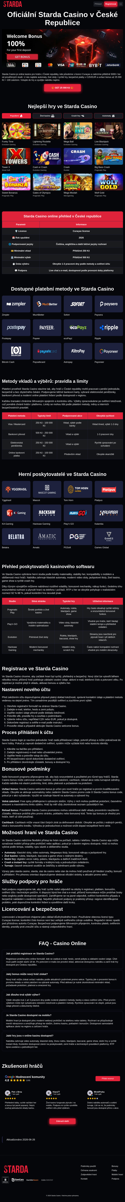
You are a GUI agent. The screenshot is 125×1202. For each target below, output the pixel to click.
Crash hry (77, 116)
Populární (16, 116)
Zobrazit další (62, 1122)
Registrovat (111, 4)
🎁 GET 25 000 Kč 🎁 (62, 88)
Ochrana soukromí (89, 1171)
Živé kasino (47, 116)
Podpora (115, 1179)
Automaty (108, 116)
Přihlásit (98, 4)
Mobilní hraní (117, 1175)
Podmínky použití (88, 1167)
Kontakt (84, 1179)
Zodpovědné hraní (89, 1175)
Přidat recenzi (108, 1079)
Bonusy (115, 1167)
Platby (114, 1171)
